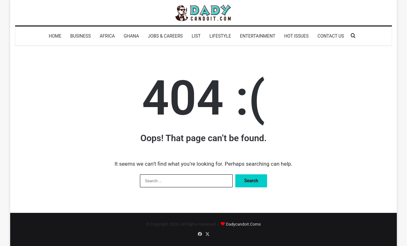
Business (80, 36)
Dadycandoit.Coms (243, 224)
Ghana (131, 36)
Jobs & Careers (165, 36)
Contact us (331, 36)
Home (55, 36)
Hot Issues (296, 36)
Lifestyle (220, 36)
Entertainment (257, 36)
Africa (107, 36)
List (196, 36)
